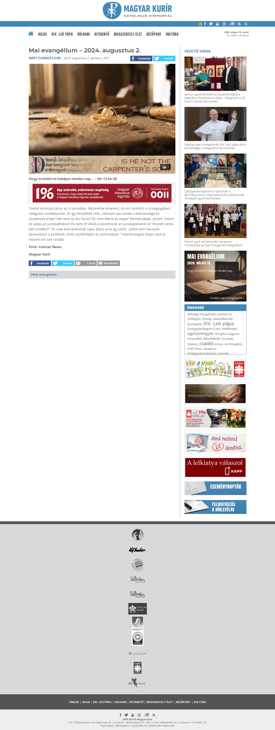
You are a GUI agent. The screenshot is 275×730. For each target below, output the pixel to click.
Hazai (42, 34)
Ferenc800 (194, 339)
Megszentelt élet (128, 34)
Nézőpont (153, 34)
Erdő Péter (194, 349)
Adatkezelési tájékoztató (162, 725)
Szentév (223, 353)
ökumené (211, 338)
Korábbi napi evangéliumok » (227, 298)
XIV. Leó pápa (62, 34)
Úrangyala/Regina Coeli (203, 329)
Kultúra (172, 34)
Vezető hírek (197, 51)
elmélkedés (229, 329)
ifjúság (207, 319)
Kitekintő (101, 34)
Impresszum (107, 725)
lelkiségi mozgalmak (201, 314)
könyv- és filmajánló (228, 344)
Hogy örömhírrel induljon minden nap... (210, 263)
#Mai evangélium (44, 275)
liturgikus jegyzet (227, 334)
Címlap (74, 702)
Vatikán (192, 344)
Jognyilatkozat (139, 725)
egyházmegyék (200, 333)
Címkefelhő (195, 307)
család (206, 343)
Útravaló (227, 339)
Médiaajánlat (122, 725)
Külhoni (83, 34)
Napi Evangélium (45, 58)
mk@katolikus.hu (168, 722)
